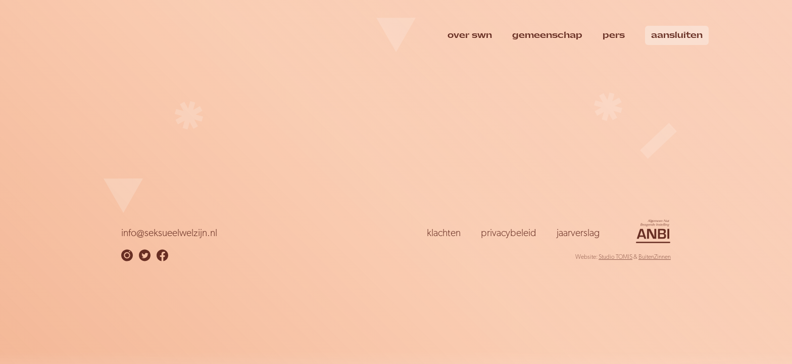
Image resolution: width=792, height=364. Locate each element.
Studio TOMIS (615, 257)
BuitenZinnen (654, 257)
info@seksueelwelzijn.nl (169, 234)
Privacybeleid (508, 234)
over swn (470, 35)
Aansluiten (677, 35)
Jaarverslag (578, 234)
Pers (614, 35)
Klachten (444, 234)
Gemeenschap (547, 35)
